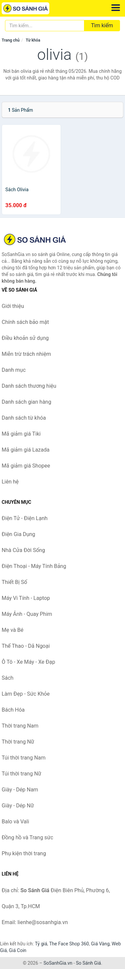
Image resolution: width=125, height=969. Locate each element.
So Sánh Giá (88, 963)
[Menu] (115, 8)
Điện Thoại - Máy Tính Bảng (34, 566)
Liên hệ (10, 482)
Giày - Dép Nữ (18, 805)
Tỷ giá (41, 943)
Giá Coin (17, 950)
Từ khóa (33, 40)
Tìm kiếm (102, 25)
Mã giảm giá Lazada (25, 450)
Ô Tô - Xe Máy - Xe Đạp (28, 662)
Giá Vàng (100, 943)
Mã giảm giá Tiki (21, 434)
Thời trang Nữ (18, 742)
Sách (7, 678)
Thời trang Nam (20, 726)
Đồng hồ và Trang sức (27, 837)
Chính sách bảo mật (25, 322)
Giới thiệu (13, 306)
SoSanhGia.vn (57, 963)
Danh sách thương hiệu (29, 386)
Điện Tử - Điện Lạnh (25, 518)
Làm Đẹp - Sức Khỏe (26, 694)
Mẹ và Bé (12, 630)
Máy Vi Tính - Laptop (26, 598)
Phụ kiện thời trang (24, 853)
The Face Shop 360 (69, 943)
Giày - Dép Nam (20, 789)
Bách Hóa (13, 710)
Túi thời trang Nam (24, 758)
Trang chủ (11, 40)
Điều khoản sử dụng (25, 338)
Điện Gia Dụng (18, 534)
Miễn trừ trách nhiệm (26, 354)
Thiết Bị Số (14, 582)
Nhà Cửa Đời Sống (23, 550)
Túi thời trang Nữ (21, 773)
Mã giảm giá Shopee (26, 466)
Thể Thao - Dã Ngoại (26, 646)
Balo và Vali (15, 821)
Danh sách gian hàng (26, 402)
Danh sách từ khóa (24, 418)
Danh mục (14, 370)
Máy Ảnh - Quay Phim (27, 614)
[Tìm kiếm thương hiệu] (44, 25)
